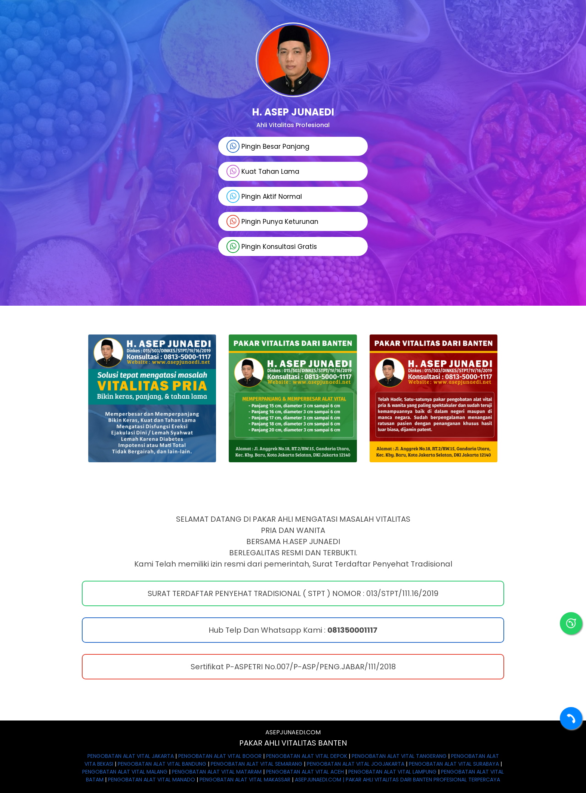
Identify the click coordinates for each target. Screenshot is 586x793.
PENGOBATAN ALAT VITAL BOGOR (220, 756)
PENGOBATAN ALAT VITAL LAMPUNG (392, 771)
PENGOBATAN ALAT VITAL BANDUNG (162, 764)
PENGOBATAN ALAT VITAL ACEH (305, 771)
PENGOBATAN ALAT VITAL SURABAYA (454, 764)
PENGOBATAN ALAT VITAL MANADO (151, 779)
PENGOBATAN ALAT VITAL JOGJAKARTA (355, 764)
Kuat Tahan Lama (262, 171)
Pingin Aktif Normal (264, 196)
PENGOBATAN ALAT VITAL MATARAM (217, 771)
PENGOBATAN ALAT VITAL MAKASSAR (245, 779)
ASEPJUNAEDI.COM (293, 732)
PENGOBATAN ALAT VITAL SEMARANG (256, 764)
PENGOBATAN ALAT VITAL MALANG (124, 771)
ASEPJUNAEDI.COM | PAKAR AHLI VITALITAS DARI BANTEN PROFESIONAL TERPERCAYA (397, 779)
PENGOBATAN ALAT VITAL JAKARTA (130, 756)
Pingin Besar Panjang (267, 146)
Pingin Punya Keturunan (272, 221)
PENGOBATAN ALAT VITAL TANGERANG (399, 756)
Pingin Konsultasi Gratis (271, 246)
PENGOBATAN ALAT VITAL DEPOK (306, 756)
